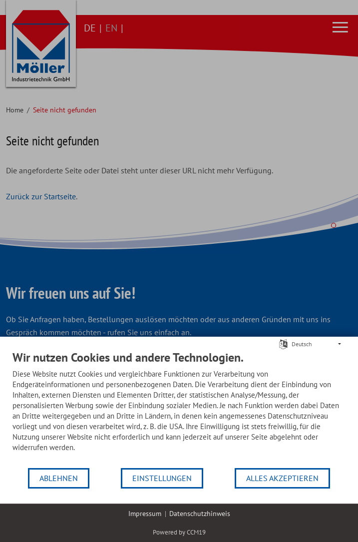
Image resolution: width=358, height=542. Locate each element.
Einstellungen (162, 478)
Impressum (144, 513)
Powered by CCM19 (179, 532)
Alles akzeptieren (282, 478)
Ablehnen (58, 478)
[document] (179, 409)
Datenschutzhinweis (199, 513)
